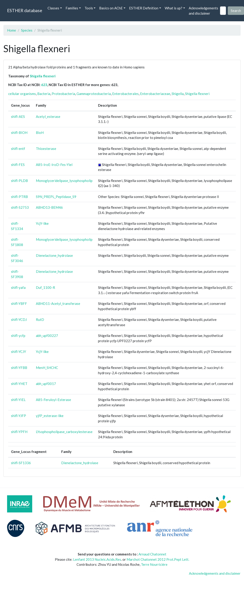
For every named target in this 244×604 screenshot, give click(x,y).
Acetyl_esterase (48, 116)
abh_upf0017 (46, 384)
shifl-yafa (18, 287)
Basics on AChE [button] (111, 8)
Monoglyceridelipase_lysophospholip (64, 181)
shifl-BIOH (19, 132)
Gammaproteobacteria (94, 94)
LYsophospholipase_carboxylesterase (64, 432)
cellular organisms (22, 94)
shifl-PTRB (19, 197)
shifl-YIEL (18, 400)
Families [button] (72, 8)
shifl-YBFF (19, 303)
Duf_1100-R (45, 287)
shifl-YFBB (19, 368)
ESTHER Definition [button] (143, 8)
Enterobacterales (125, 94)
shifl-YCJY (18, 351)
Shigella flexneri (43, 76)
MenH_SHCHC (47, 368)
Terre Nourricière (154, 564)
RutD (40, 319)
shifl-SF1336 (21, 463)
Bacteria (43, 94)
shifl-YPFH (19, 432)
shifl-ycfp (18, 335)
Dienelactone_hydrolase (54, 255)
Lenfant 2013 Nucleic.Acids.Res (97, 559)
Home (11, 30)
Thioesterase (46, 148)
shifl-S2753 (20, 207)
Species (26, 30)
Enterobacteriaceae (155, 94)
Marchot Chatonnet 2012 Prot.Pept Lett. (158, 559)
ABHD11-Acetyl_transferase (58, 303)
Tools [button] (89, 8)
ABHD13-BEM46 (49, 207)
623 (44, 85)
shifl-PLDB (19, 181)
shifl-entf (18, 148)
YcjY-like (42, 223)
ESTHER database (24, 10)
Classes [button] (53, 8)
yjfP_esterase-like (50, 416)
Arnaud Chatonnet (152, 554)
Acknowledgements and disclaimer (203, 10)
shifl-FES (18, 165)
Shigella (178, 94)
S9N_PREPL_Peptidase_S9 (56, 197)
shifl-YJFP (18, 416)
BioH (40, 132)
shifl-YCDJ (19, 319)
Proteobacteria (63, 94)
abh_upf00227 (47, 335)
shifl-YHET (19, 384)
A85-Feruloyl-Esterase (53, 400)
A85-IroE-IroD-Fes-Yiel (54, 165)
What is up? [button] (173, 8)
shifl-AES (18, 116)
